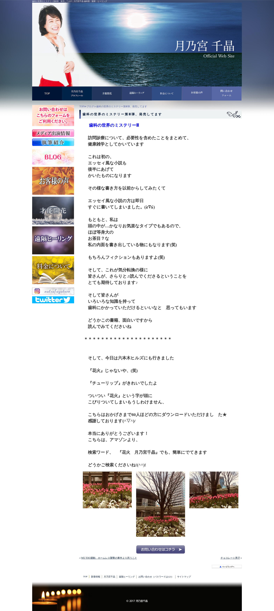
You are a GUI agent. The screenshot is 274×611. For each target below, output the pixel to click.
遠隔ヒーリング (127, 577)
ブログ (90, 106)
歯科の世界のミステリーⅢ (114, 125)
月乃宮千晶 (109, 577)
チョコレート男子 (230, 558)
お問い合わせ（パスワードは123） (156, 577)
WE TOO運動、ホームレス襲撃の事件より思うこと (109, 558)
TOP (81, 106)
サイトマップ (184, 577)
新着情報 (95, 577)
